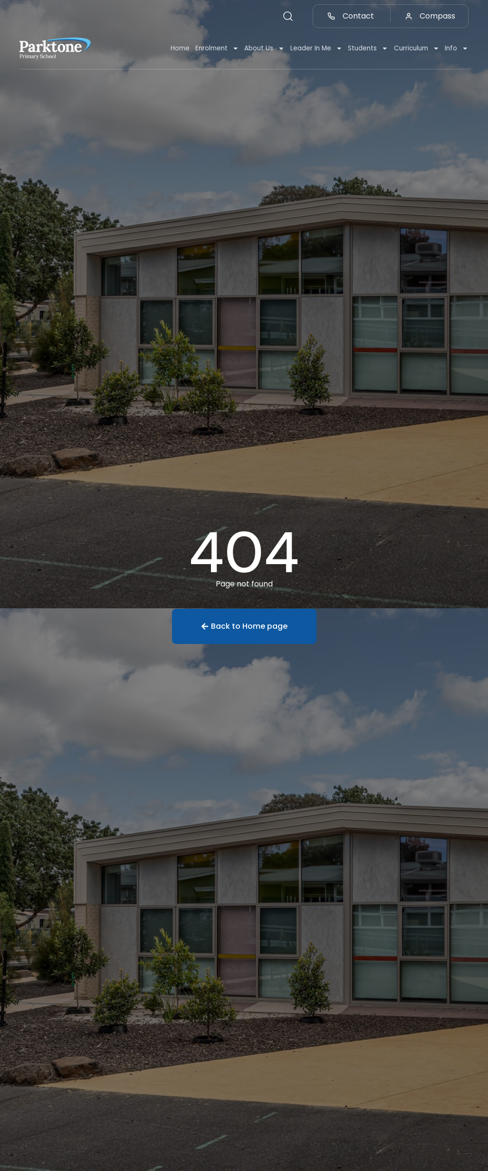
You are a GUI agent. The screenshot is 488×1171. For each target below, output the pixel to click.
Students (368, 48)
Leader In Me (316, 48)
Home (180, 48)
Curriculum (417, 48)
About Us (264, 48)
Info (457, 48)
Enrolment (217, 48)
